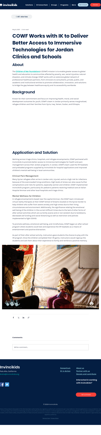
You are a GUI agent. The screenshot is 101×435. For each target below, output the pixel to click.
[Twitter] (7, 384)
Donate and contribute (86, 374)
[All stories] (21, 17)
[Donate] (95, 5)
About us (80, 368)
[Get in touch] (83, 4)
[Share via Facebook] (13, 318)
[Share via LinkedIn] (23, 318)
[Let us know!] (86, 395)
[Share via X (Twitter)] (18, 318)
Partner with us (83, 371)
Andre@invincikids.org (9, 374)
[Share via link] (28, 318)
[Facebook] (2, 384)
